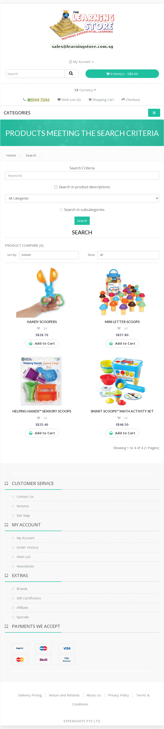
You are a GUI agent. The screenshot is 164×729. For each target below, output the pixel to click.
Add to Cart (42, 343)
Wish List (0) (69, 99)
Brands (22, 588)
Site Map (23, 515)
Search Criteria (82, 168)
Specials (23, 617)
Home (11, 155)
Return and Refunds (64, 695)
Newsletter (25, 566)
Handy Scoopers (42, 322)
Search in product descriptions (82, 187)
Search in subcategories (82, 209)
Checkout (131, 99)
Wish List (24, 556)
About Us (94, 695)
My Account (81, 61)
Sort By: (12, 255)
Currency (85, 90)
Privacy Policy (118, 695)
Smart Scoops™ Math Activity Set (122, 411)
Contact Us (25, 496)
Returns (23, 506)
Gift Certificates (29, 598)
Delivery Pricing (30, 695)
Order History (28, 547)
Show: (91, 255)
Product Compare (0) (24, 245)
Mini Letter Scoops (122, 322)
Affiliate (22, 607)
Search (31, 155)
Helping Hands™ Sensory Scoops (41, 411)
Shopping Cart (101, 99)
